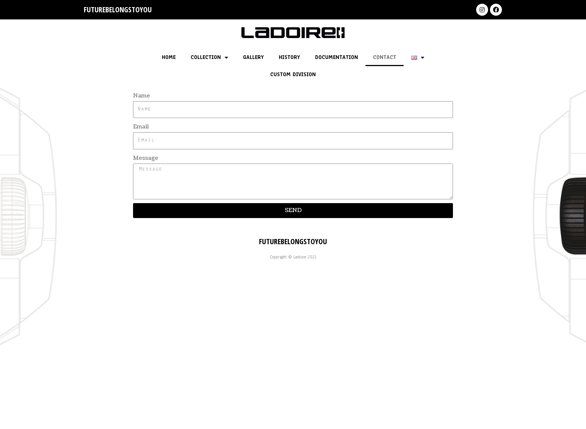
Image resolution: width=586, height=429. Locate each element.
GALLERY (253, 57)
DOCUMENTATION (336, 57)
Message (145, 158)
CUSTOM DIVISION (293, 74)
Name (141, 96)
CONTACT (384, 57)
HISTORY (289, 57)
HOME (169, 57)
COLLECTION (209, 57)
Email (141, 127)
